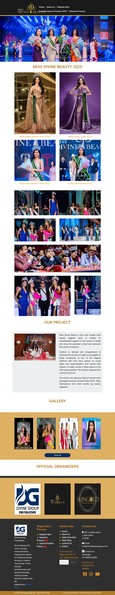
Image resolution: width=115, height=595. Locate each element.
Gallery (65, 546)
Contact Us (67, 543)
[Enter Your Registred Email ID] (64, 562)
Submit (73, 562)
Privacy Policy (96, 593)
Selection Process (77, 11)
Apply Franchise (69, 537)
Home (41, 7)
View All (57, 455)
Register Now (63, 7)
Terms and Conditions (71, 593)
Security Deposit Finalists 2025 (53, 11)
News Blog (66, 540)
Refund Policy (85, 593)
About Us (51, 7)
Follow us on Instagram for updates (88, 565)
